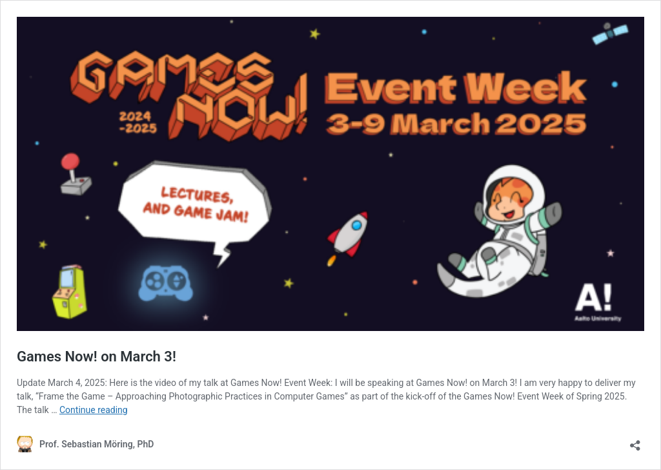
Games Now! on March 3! (96, 356)
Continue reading (93, 410)
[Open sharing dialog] (635, 441)
